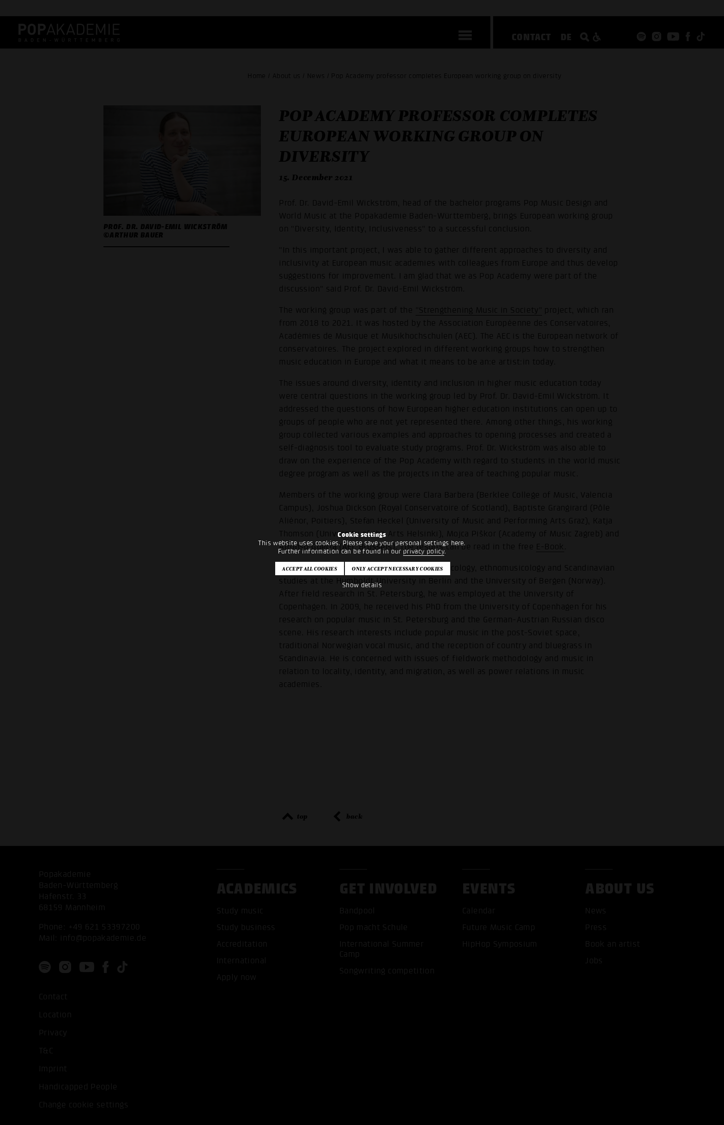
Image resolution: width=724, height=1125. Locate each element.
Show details (362, 585)
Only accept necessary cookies (397, 569)
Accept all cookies (309, 569)
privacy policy (423, 551)
